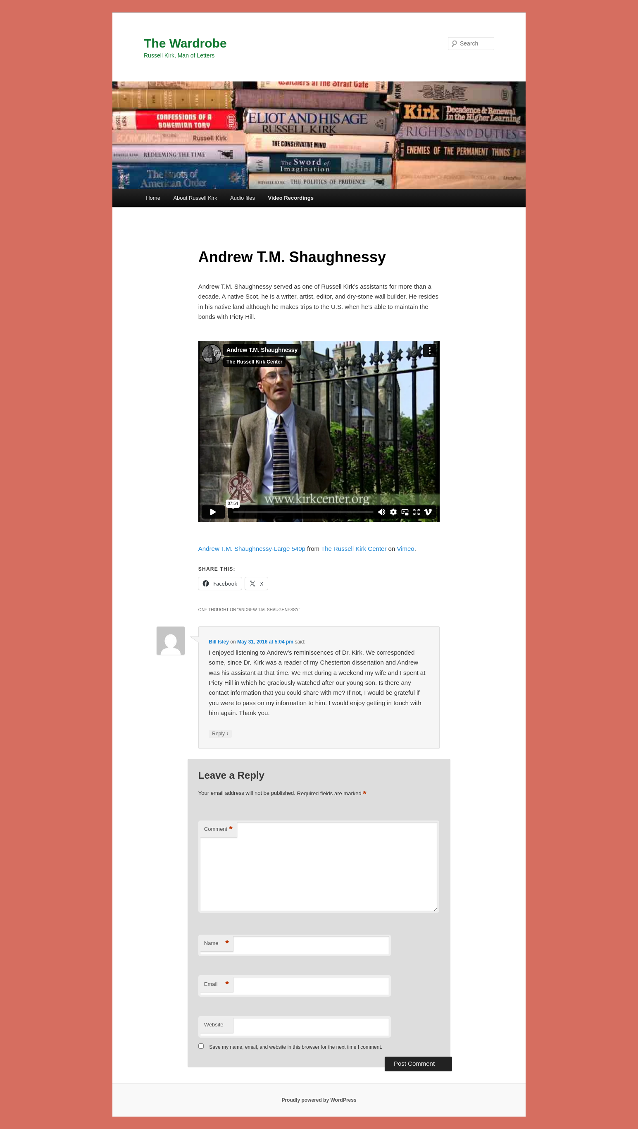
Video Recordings (291, 198)
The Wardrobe (185, 43)
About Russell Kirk (195, 198)
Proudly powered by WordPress (318, 1100)
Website (214, 1024)
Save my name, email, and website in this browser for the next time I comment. (295, 1047)
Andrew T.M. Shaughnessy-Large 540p (251, 548)
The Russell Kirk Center (353, 548)
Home (153, 198)
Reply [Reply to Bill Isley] (220, 734)
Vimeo (405, 548)
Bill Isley (219, 642)
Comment (218, 829)
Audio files (242, 198)
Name (216, 944)
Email (216, 984)
